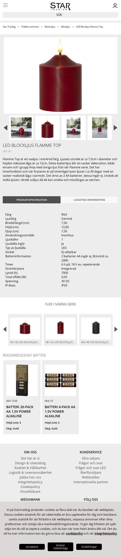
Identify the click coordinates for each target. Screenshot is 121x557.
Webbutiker (91, 477)
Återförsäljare (90, 472)
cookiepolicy (74, 533)
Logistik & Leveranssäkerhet (30, 472)
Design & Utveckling (30, 463)
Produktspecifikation (31, 200)
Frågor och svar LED (90, 468)
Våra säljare (91, 458)
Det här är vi (30, 458)
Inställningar (89, 546)
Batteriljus (50, 26)
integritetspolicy (105, 533)
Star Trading (9, 26)
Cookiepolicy (30, 486)
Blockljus (65, 26)
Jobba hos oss (30, 477)
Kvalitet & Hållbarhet (30, 468)
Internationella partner (90, 482)
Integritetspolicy (30, 482)
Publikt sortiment (30, 26)
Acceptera (32, 546)
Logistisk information (89, 200)
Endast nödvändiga (60, 547)
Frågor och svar (91, 463)
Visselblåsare (30, 491)
